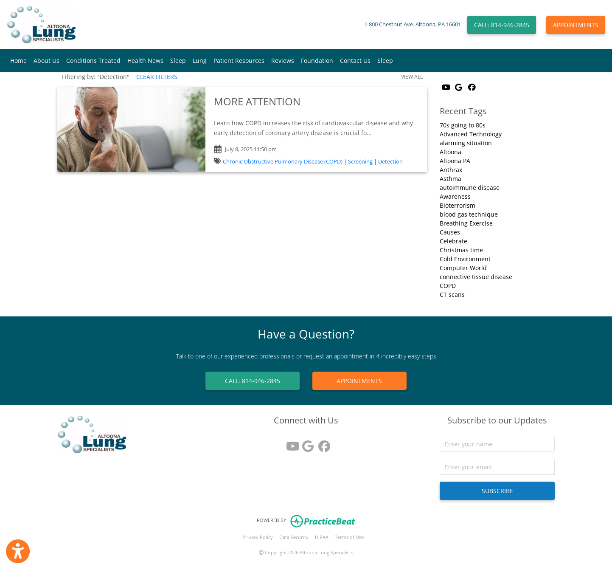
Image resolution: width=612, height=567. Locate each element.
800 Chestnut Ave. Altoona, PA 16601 (415, 24)
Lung (200, 60)
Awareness (455, 196)
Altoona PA (455, 161)
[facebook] (322, 443)
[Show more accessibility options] (17, 551)
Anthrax (451, 170)
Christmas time (461, 250)
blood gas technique (469, 214)
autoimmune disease (470, 187)
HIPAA (321, 537)
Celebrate (453, 241)
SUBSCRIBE (497, 491)
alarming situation (466, 143)
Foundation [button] (317, 60)
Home (18, 60)
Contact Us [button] (355, 60)
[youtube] (290, 443)
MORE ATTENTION (257, 101)
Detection (390, 161)
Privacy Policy (257, 537)
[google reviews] (306, 443)
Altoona (450, 152)
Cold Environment (465, 259)
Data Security (294, 537)
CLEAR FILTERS (156, 77)
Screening (360, 161)
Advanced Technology (471, 134)
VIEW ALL (412, 76)
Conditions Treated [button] (93, 60)
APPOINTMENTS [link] (359, 381)
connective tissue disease (476, 277)
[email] (497, 467)
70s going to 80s (463, 125)
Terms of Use (349, 537)
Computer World (463, 268)
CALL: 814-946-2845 (501, 25)
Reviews (282, 60)
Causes (450, 232)
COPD (448, 286)
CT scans (452, 295)
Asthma (450, 179)
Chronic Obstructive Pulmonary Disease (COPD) (282, 161)
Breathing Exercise (466, 223)
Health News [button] (145, 60)
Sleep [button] (178, 60)
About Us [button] (46, 60)
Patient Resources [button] (238, 60)
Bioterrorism (457, 205)
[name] (497, 444)
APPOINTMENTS (575, 25)
